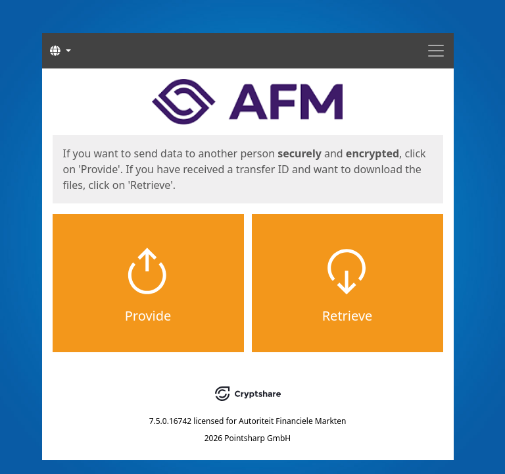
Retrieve (347, 316)
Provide (148, 316)
